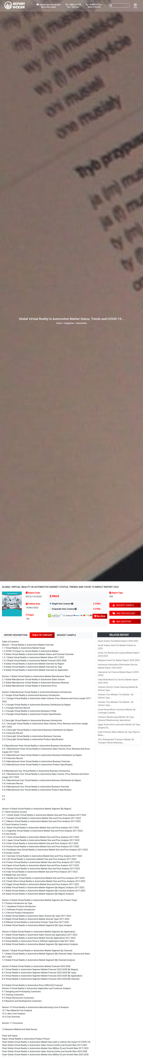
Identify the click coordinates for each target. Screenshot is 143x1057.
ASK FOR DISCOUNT (124, 613)
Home (59, 323)
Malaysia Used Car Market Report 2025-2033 (119, 660)
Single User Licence (61, 603)
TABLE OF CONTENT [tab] (42, 635)
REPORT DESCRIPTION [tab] (15, 635)
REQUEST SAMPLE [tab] (66, 635)
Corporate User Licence (63, 609)
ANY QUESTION (122, 621)
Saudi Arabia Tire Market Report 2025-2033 (118, 641)
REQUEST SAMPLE (123, 605)
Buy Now (99, 616)
